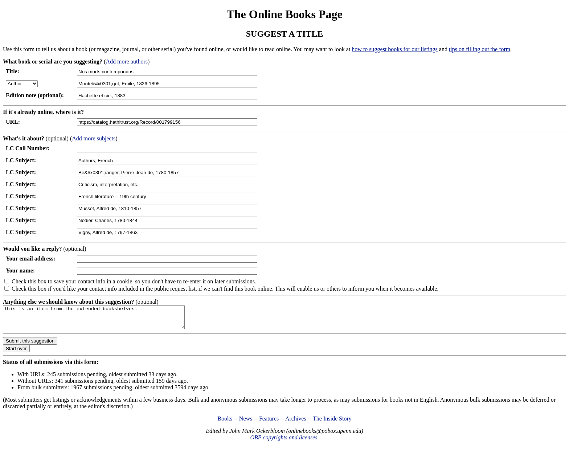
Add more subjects (93, 138)
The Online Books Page (284, 14)
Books (224, 423)
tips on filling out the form (479, 49)
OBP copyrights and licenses (283, 442)
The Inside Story (332, 423)
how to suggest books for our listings (394, 49)
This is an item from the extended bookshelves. (104, 319)
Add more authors (127, 61)
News (245, 423)
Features (269, 423)
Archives (295, 423)
